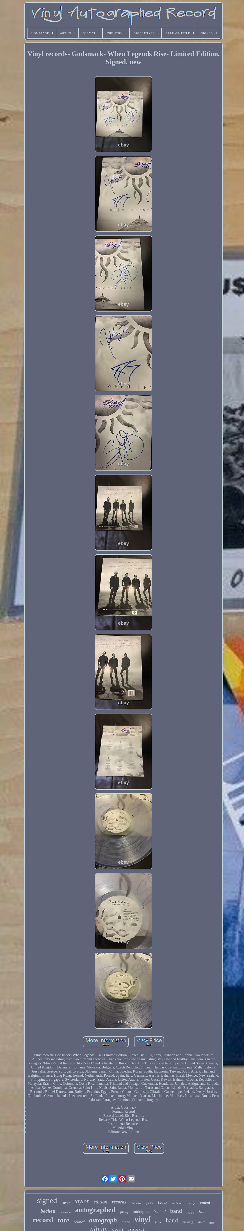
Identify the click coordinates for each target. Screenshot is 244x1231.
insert (201, 1222)
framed (159, 1211)
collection (65, 1212)
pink (158, 1222)
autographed (95, 1210)
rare (63, 1220)
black (162, 1202)
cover (66, 1203)
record (43, 1220)
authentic (178, 1203)
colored (79, 1222)
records (119, 1202)
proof (124, 1212)
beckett (48, 1211)
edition (100, 1202)
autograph (103, 1220)
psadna (149, 1203)
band (176, 1211)
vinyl (143, 1219)
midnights (141, 1211)
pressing (187, 1222)
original (190, 1212)
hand (172, 1220)
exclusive (136, 1203)
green (126, 1222)
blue (203, 1211)
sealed (205, 1202)
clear (211, 1222)
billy (191, 1202)
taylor (81, 1201)
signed (47, 1200)
